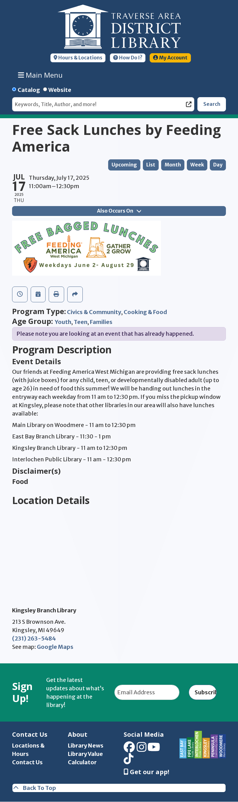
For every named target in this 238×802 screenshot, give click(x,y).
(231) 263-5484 (34, 638)
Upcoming (124, 165)
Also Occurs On (119, 211)
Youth (63, 322)
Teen (80, 322)
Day (218, 165)
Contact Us (27, 762)
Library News (86, 745)
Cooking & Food (145, 312)
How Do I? (127, 58)
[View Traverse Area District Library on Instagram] (142, 748)
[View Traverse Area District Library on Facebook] (129, 748)
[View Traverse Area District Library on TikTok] (129, 761)
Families (101, 322)
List (150, 165)
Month (173, 165)
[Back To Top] (119, 787)
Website (59, 89)
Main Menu (40, 75)
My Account (170, 58)
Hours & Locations (78, 58)
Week (197, 165)
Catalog (29, 89)
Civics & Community (94, 312)
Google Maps (55, 646)
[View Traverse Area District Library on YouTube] (154, 748)
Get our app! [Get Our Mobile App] (146, 772)
